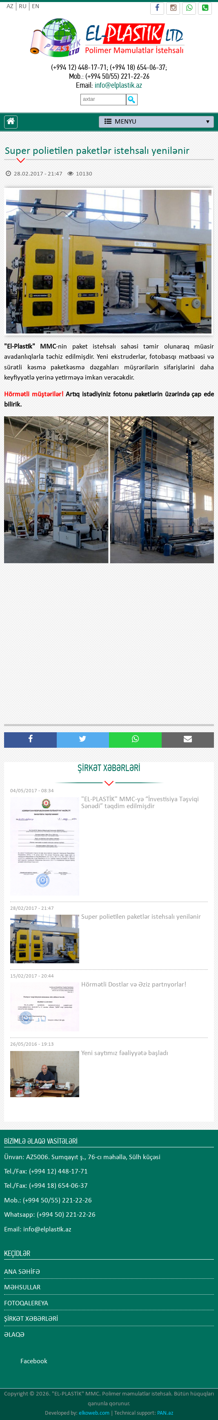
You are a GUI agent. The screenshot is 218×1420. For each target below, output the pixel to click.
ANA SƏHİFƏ (22, 1272)
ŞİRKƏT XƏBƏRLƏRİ (31, 1319)
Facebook (33, 1361)
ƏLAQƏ (14, 1334)
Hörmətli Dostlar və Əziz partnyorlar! (134, 984)
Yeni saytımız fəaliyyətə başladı (124, 1053)
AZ (10, 6)
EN (35, 6)
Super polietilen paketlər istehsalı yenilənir (141, 916)
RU (23, 6)
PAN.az (165, 1413)
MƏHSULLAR (22, 1287)
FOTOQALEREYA (26, 1303)
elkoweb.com (94, 1413)
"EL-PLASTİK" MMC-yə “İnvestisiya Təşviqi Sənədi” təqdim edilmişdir (140, 803)
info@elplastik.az (118, 85)
